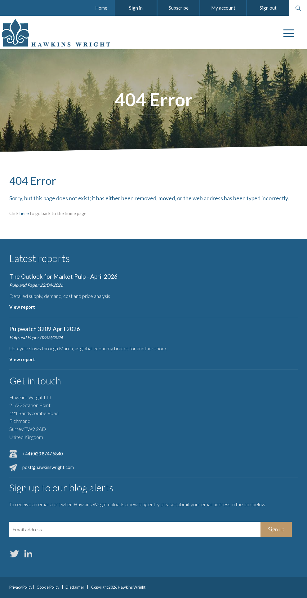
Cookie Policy (48, 587)
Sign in (136, 8)
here (24, 213)
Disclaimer (74, 587)
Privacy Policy (20, 587)
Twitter (14, 554)
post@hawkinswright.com (48, 467)
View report (22, 307)
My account (223, 8)
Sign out (268, 8)
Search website (298, 8)
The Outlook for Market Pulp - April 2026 (63, 276)
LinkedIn (28, 554)
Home (101, 8)
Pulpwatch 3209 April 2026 (44, 328)
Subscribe (179, 8)
